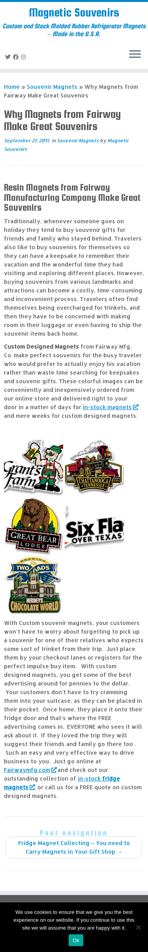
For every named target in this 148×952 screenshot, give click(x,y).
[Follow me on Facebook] (17, 56)
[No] (138, 927)
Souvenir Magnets (52, 86)
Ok (76, 940)
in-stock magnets (110, 407)
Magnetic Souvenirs (74, 12)
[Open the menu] (135, 55)
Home (12, 86)
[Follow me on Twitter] (9, 56)
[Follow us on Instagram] (24, 56)
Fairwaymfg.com (30, 769)
